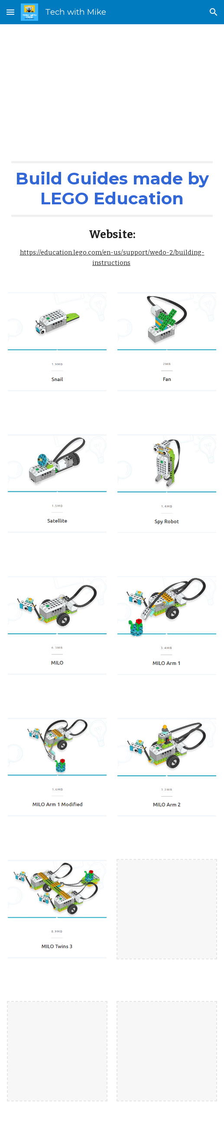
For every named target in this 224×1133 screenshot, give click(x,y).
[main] (112, 85)
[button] (10, 12)
